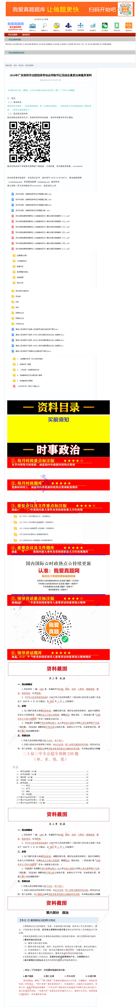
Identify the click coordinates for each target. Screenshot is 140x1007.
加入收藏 (44, 19)
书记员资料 (29, 65)
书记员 (90, 44)
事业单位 (8, 44)
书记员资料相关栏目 (16, 53)
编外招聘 (96, 44)
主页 (15, 65)
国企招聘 (28, 44)
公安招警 (70, 44)
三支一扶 (84, 44)
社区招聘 (15, 44)
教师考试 (35, 44)
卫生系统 (42, 44)
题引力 (21, 44)
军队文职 (77, 44)
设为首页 (37, 19)
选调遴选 (49, 44)
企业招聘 (63, 44)
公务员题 (56, 44)
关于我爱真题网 (105, 44)
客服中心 (56, 27)
